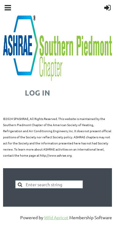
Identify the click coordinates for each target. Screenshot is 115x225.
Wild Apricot (56, 217)
